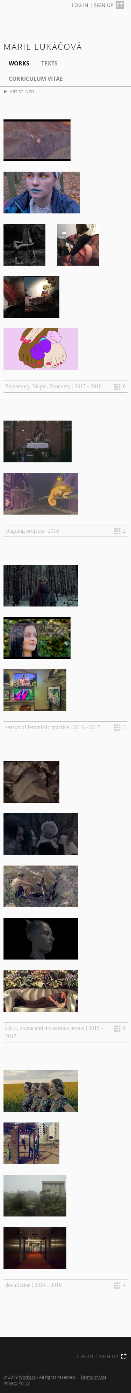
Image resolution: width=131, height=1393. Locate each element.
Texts (49, 63)
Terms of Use (93, 1377)
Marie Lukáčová (42, 46)
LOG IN (80, 5)
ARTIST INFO (19, 92)
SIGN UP (103, 5)
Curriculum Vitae (36, 79)
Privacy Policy (16, 1383)
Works (19, 63)
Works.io (27, 1377)
